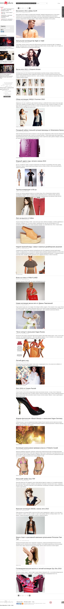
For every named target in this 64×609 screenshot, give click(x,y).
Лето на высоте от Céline (25, 218)
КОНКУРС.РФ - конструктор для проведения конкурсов (7, 20)
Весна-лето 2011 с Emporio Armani (28, 69)
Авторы (24, 3)
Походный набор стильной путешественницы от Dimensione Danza (40, 130)
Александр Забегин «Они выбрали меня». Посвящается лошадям (6, 62)
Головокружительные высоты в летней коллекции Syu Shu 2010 (38, 568)
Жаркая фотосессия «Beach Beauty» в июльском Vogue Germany (39, 418)
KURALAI (6, 91)
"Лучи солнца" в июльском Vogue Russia (30, 332)
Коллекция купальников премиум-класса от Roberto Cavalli (37, 448)
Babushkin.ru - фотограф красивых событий (6, 10)
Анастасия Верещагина (8, 83)
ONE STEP (10, 86)
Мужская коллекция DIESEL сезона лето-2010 (32, 509)
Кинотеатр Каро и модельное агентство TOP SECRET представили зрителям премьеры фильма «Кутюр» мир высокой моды (6, 76)
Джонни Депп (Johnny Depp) (7, 84)
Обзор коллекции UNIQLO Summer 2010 (30, 99)
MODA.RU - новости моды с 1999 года (7, 13)
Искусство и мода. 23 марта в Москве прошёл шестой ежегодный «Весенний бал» (7, 48)
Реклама (29, 3)
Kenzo (7, 85)
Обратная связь (20, 601)
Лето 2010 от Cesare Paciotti (26, 388)
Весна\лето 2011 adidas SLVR (26, 11)
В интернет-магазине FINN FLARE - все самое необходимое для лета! (30, 281)
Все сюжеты (7, 96)
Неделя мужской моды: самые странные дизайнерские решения (39, 247)
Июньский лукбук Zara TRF (25, 479)
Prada (6, 86)
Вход (58, 3)
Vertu (10, 85)
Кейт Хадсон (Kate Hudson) (8, 82)
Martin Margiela (5, 90)
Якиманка (9, 90)
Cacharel (9, 91)
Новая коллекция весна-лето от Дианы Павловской (34, 303)
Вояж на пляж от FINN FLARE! (27, 278)
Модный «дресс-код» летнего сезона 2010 (31, 161)
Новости (19, 3)
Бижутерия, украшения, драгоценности (7, 88)
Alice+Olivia (3, 85)
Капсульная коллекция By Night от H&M (30, 41)
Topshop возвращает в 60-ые (26, 189)
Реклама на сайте (27, 601)
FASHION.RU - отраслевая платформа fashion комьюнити (6, 16)
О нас (34, 3)
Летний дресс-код (22, 360)
